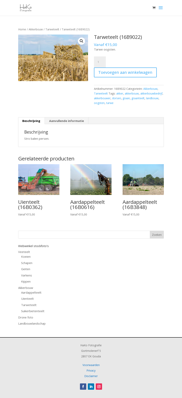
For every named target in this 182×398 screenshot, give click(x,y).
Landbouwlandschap (32, 323)
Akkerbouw (36, 29)
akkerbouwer (102, 98)
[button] (81, 41)
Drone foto (25, 317)
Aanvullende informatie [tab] (66, 121)
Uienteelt (27, 299)
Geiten (25, 269)
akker (119, 93)
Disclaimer (91, 376)
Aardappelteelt (31, 292)
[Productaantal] (100, 61)
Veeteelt (24, 252)
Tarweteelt (52, 29)
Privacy (91, 370)
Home (22, 29)
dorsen (116, 98)
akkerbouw (132, 93)
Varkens (26, 275)
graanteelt (137, 98)
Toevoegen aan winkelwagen (125, 72)
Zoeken (157, 235)
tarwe (110, 103)
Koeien (26, 256)
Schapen (26, 263)
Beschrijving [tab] (31, 121)
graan (126, 98)
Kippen (26, 281)
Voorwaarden (91, 365)
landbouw (152, 98)
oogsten (99, 103)
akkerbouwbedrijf (151, 93)
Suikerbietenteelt (32, 311)
